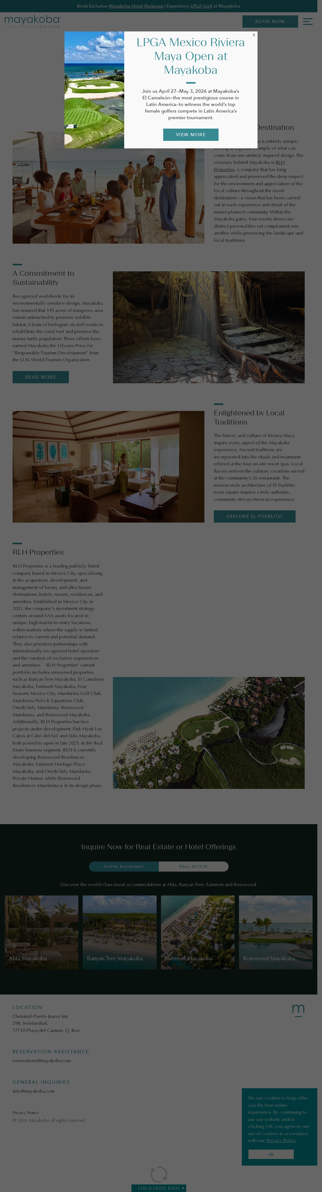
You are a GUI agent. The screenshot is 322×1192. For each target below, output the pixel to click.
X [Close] (254, 35)
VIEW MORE (191, 135)
